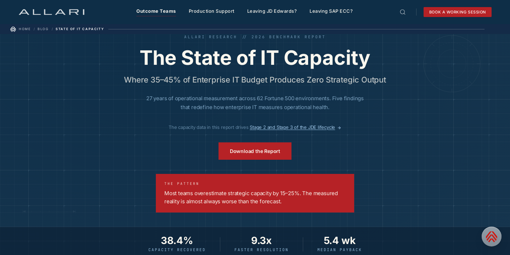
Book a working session (457, 12)
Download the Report (255, 151)
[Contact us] (492, 236)
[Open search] (402, 12)
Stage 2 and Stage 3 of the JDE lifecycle (295, 127)
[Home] (20, 29)
